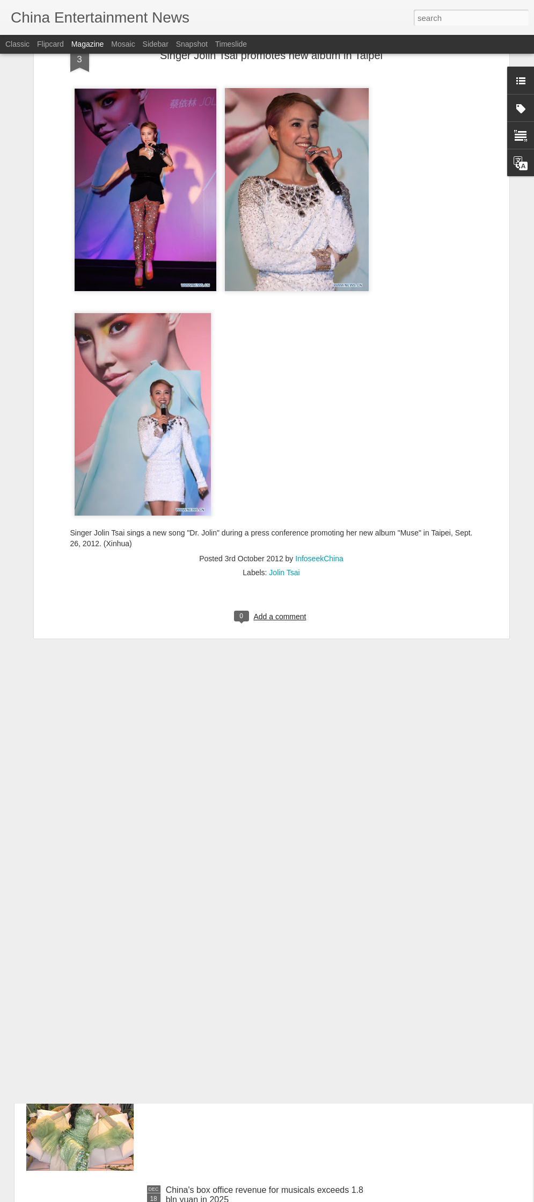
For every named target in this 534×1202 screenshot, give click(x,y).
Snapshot (192, 44)
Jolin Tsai (284, 466)
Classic (17, 44)
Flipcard (50, 44)
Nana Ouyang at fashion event (224, 946)
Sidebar (156, 44)
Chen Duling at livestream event (227, 1068)
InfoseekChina (319, 452)
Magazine (87, 44)
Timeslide (231, 44)
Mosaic (123, 44)
